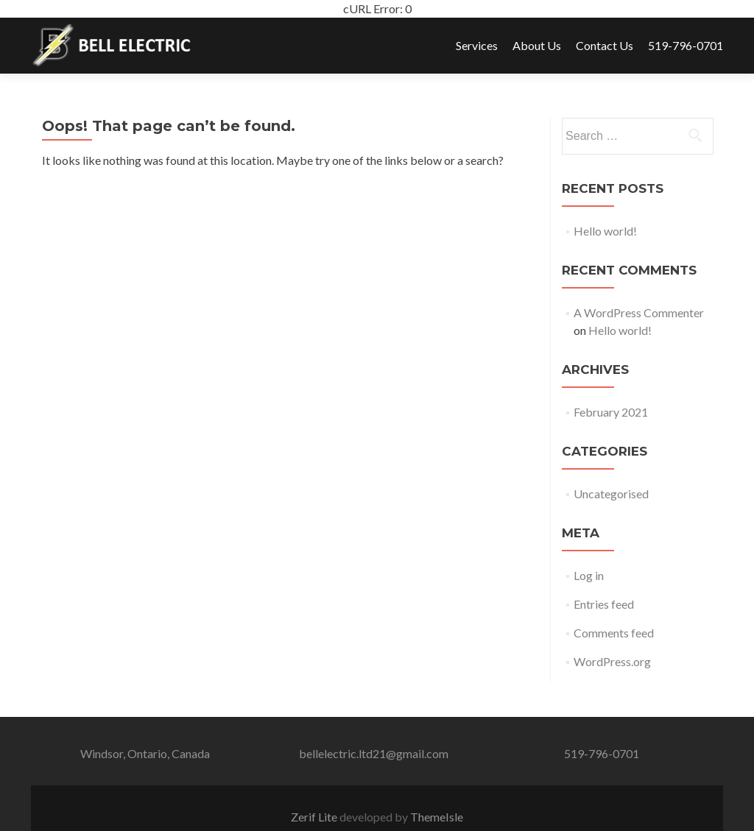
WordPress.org (612, 661)
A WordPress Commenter (639, 312)
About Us (536, 45)
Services (477, 45)
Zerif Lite (315, 817)
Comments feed (614, 633)
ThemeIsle (436, 817)
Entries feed (604, 604)
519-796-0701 (685, 45)
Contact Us (604, 45)
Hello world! (605, 231)
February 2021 (611, 412)
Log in (589, 575)
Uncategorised (611, 494)
